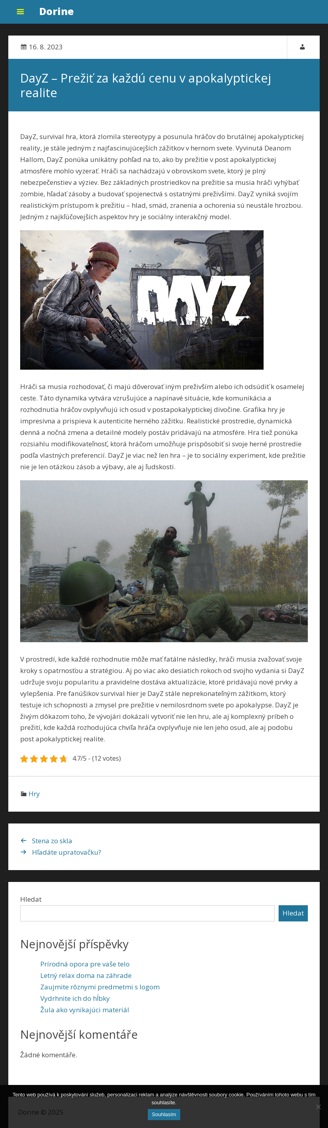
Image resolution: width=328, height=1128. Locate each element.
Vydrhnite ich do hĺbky (75, 998)
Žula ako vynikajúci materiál (84, 1009)
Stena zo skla (52, 840)
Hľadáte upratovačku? (66, 852)
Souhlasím (164, 1114)
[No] (318, 1107)
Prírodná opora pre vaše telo (85, 963)
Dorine (56, 11)
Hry (34, 793)
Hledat (30, 899)
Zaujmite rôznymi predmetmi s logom (100, 986)
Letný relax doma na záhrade (86, 975)
